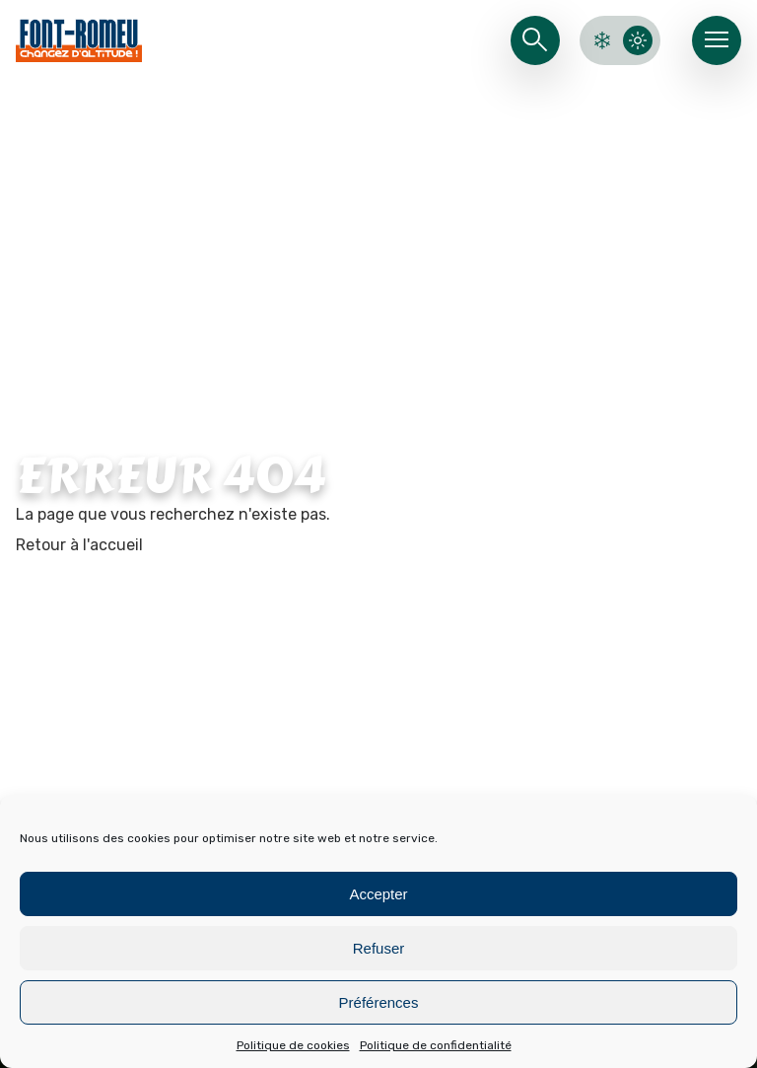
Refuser (379, 948)
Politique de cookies (293, 1045)
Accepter (378, 894)
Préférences (379, 1002)
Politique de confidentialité (436, 1045)
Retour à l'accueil (79, 544)
